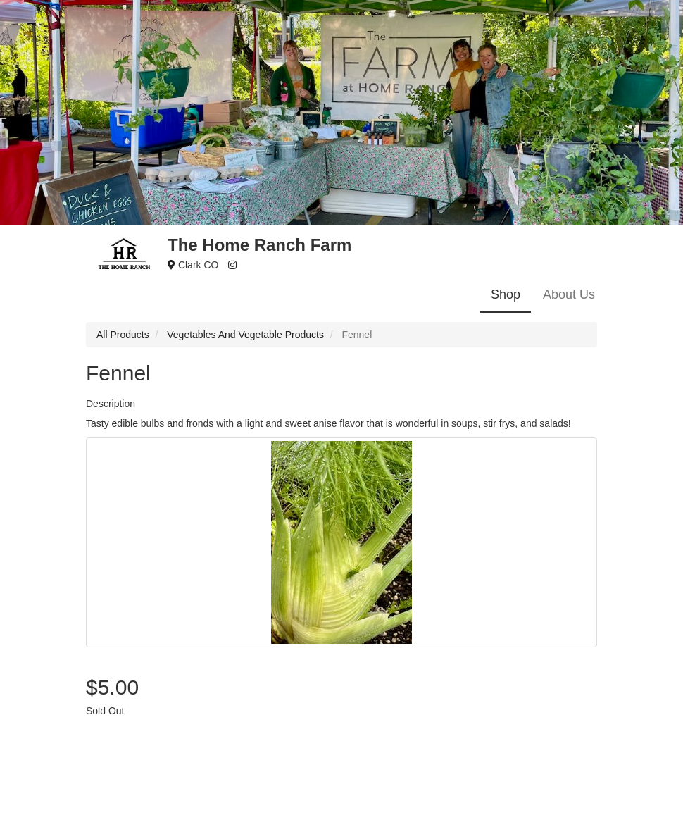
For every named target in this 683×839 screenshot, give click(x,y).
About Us (569, 294)
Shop (505, 294)
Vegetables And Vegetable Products (245, 334)
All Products (122, 334)
